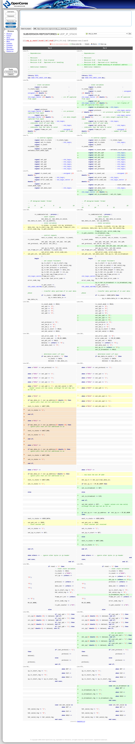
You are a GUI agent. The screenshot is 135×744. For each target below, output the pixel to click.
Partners (9, 47)
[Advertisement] (11, 60)
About (8, 37)
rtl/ (47, 41)
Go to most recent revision (60, 44)
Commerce (10, 45)
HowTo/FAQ (10, 39)
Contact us (10, 51)
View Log (103, 44)
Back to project (26, 28)
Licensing (9, 43)
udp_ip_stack (68, 34)
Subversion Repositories (40, 34)
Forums (9, 35)
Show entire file (76, 44)
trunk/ (41, 41)
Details (87, 44)
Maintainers (10, 49)
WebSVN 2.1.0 (81, 721)
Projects (9, 33)
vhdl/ (51, 41)
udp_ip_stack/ (31, 41)
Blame (95, 44)
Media (8, 41)
